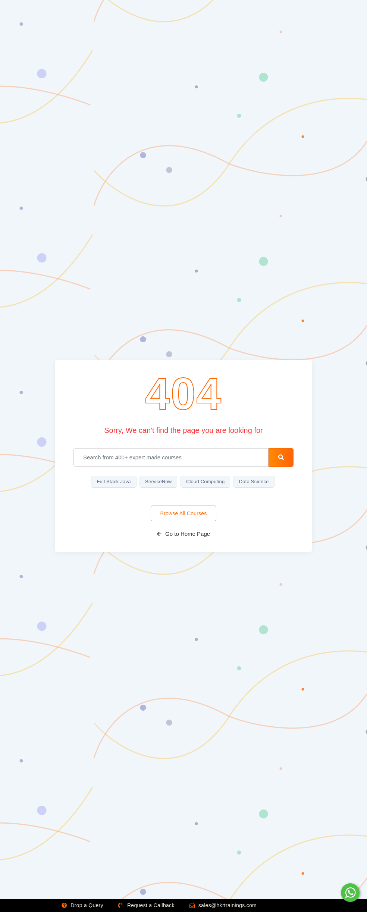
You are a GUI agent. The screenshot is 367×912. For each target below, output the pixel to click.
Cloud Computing (205, 481)
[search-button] (281, 457)
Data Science (254, 481)
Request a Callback (146, 905)
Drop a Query (82, 905)
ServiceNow (158, 481)
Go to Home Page (183, 534)
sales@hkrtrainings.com (223, 905)
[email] (171, 457)
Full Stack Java (114, 481)
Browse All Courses (183, 513)
